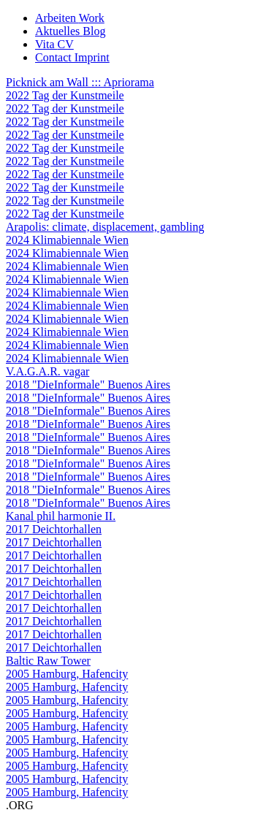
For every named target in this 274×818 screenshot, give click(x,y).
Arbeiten (69, 18)
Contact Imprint (72, 57)
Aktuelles (70, 31)
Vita (54, 44)
